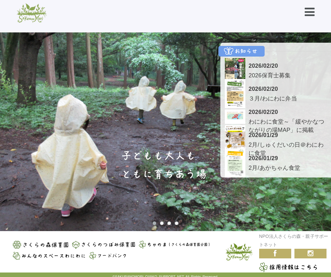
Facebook (275, 252)
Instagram (310, 252)
